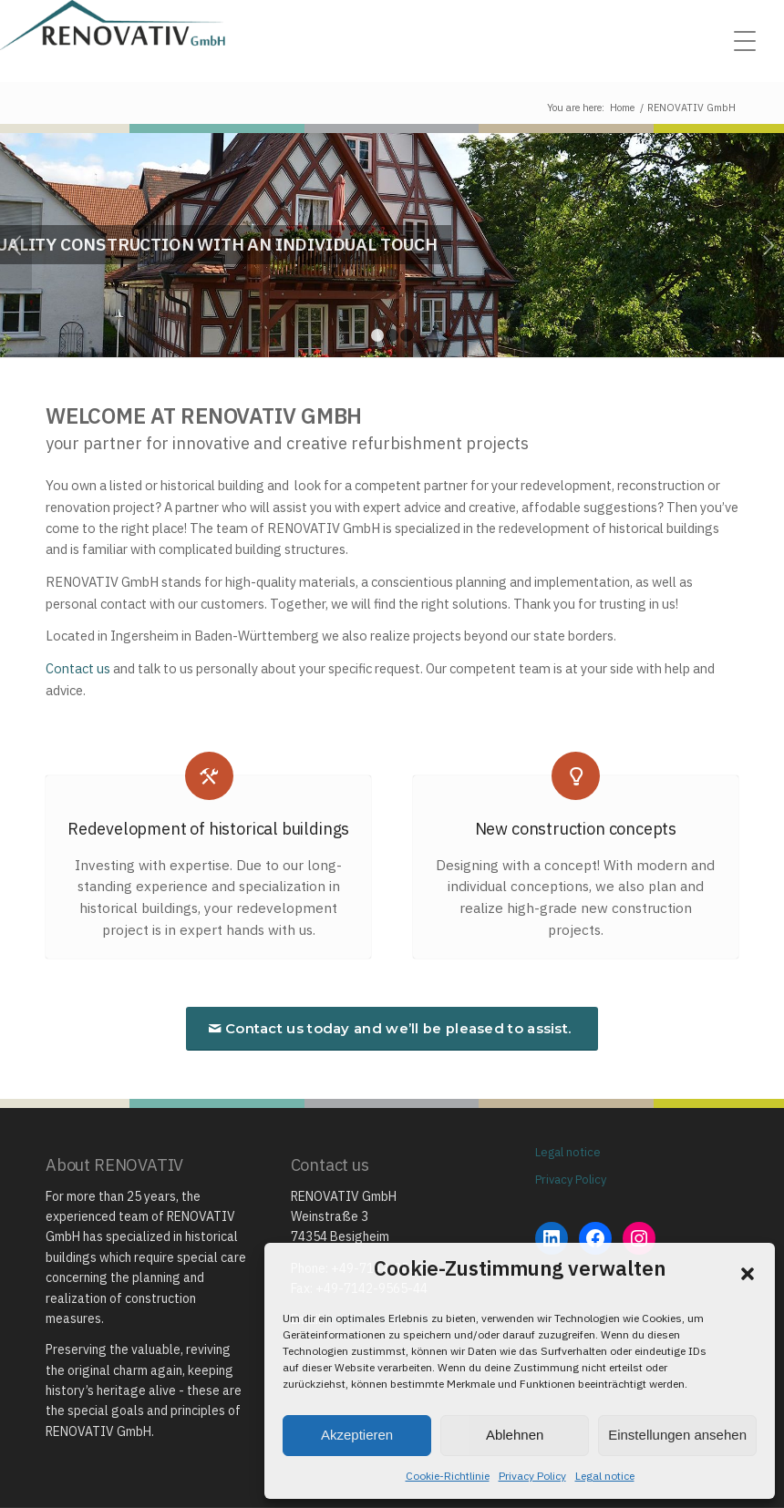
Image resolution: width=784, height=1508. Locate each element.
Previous (16, 245)
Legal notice (604, 1475)
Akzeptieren (357, 1434)
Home (622, 107)
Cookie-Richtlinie (448, 1475)
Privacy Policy (532, 1475)
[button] (747, 1274)
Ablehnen (514, 1434)
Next (768, 245)
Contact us (78, 668)
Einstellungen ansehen (677, 1434)
